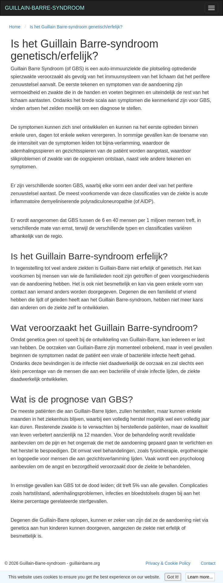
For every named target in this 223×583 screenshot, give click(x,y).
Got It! (173, 576)
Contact (208, 563)
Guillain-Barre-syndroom (44, 8)
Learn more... (200, 576)
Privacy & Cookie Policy (168, 563)
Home (14, 26)
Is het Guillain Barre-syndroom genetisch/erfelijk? (76, 26)
